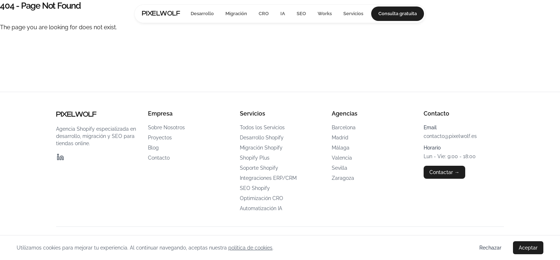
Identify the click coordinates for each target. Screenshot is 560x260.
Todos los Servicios (262, 127)
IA (282, 13)
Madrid (340, 137)
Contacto (159, 158)
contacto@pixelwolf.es (450, 136)
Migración (236, 13)
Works (325, 13)
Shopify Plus (255, 158)
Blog (153, 148)
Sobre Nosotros (166, 127)
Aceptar (528, 248)
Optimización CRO (261, 198)
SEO (301, 13)
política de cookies (250, 248)
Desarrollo (202, 13)
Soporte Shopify (259, 168)
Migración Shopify (261, 148)
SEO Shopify (255, 188)
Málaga (340, 148)
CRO (264, 13)
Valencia (342, 158)
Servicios (353, 13)
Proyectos (160, 137)
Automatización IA (261, 208)
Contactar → (444, 172)
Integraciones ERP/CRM (268, 178)
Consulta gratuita (397, 13)
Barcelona (344, 127)
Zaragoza (343, 178)
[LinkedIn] (60, 157)
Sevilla (339, 168)
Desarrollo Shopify (262, 137)
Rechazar (490, 248)
